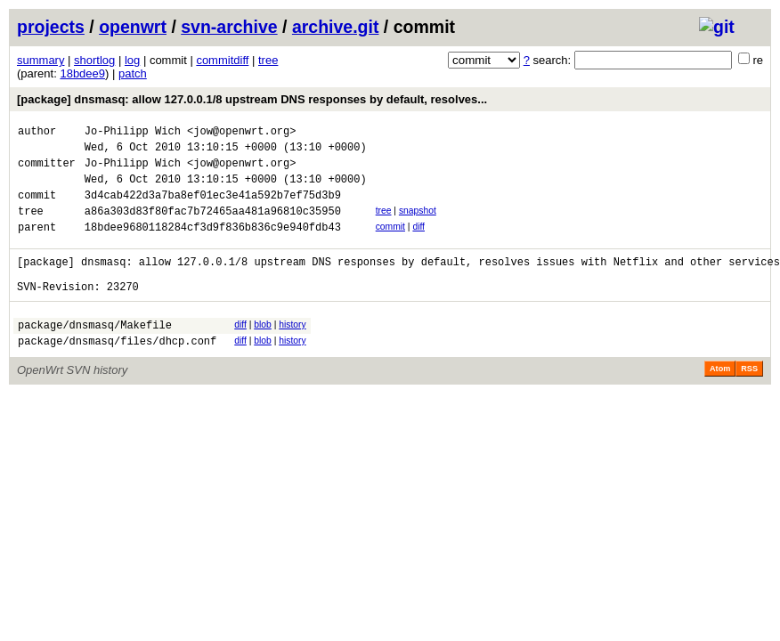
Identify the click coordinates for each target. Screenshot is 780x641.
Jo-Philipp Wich (133, 133)
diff (418, 242)
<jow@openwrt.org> (241, 133)
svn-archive (229, 27)
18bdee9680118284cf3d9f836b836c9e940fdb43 (213, 245)
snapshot (417, 224)
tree (268, 60)
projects (51, 27)
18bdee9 (82, 73)
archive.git (335, 27)
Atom (720, 400)
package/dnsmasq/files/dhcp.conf (117, 372)
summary (40, 60)
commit (390, 242)
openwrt (133, 27)
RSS (749, 400)
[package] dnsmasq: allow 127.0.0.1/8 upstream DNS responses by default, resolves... (252, 99)
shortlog (94, 60)
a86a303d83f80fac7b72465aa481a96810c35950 (213, 226)
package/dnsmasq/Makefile (95, 353)
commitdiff (222, 60)
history (292, 351)
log (132, 60)
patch (132, 73)
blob (263, 351)
